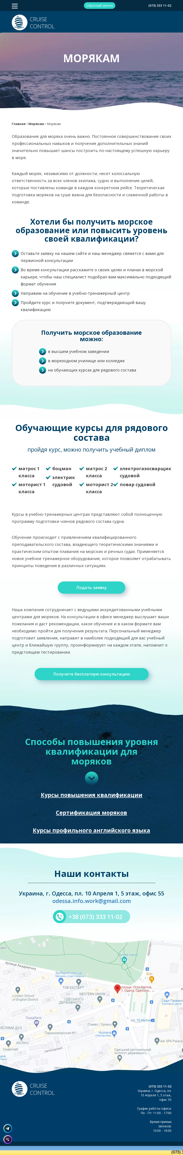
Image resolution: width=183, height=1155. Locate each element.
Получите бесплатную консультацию (91, 674)
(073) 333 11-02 (159, 5)
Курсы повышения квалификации (91, 795)
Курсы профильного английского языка (91, 830)
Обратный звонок (99, 5)
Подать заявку (91, 587)
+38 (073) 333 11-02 (95, 916)
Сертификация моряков (91, 812)
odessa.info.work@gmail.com (91, 901)
